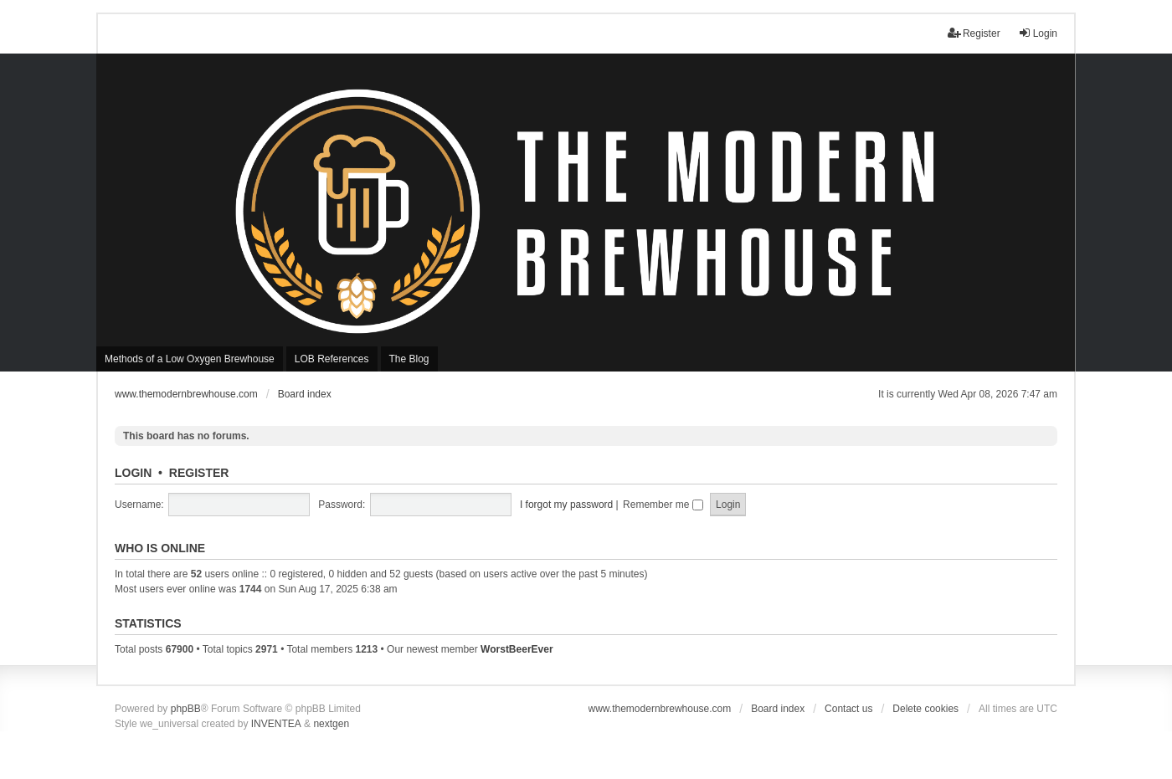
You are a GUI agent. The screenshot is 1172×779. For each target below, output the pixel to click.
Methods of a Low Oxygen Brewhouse (190, 359)
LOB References (332, 359)
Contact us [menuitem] (848, 709)
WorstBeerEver (517, 649)
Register (199, 472)
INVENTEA (276, 724)
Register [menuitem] (974, 33)
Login (133, 472)
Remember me (663, 504)
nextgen (331, 724)
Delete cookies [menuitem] (925, 709)
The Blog (409, 359)
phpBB (186, 709)
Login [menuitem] (1037, 33)
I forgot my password (566, 504)
